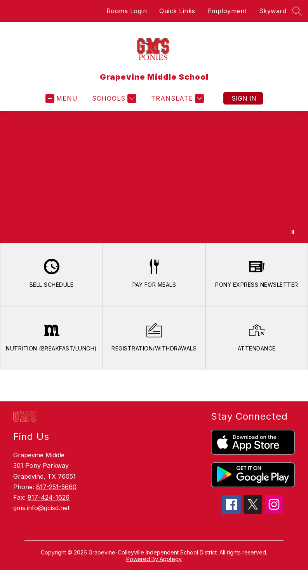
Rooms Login (126, 11)
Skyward (273, 11)
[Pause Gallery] (293, 232)
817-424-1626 (49, 497)
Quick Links (177, 11)
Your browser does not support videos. (154, 177)
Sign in (243, 98)
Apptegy (171, 559)
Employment (227, 11)
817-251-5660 (56, 487)
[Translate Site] (176, 98)
